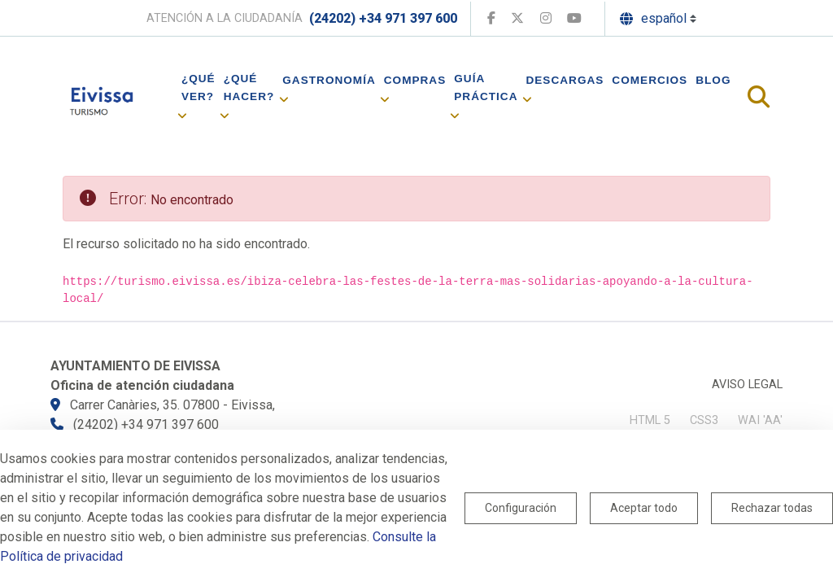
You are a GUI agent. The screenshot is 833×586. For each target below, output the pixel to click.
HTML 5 (650, 420)
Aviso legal (747, 384)
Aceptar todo (644, 507)
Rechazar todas (772, 507)
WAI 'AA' (760, 420)
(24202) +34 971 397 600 (383, 18)
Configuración (520, 507)
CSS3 (704, 420)
